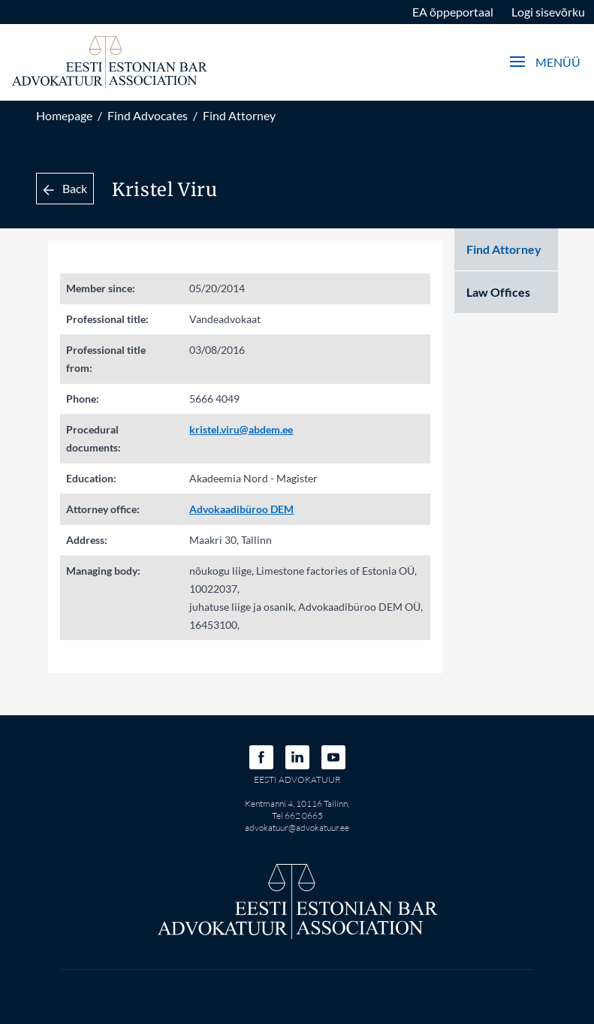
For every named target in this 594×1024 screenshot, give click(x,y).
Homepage (64, 115)
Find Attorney (239, 115)
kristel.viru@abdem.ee (241, 429)
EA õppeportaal (452, 12)
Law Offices (498, 292)
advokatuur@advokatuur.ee (297, 827)
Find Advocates (147, 115)
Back (65, 188)
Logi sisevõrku (548, 12)
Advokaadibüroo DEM (241, 509)
